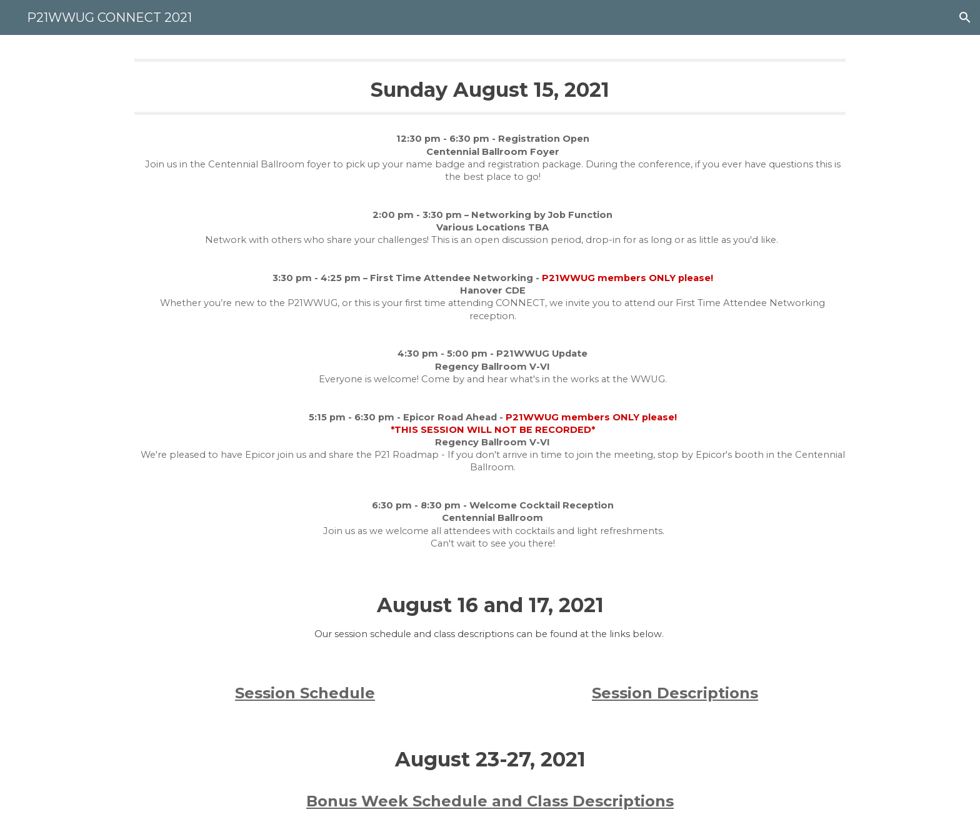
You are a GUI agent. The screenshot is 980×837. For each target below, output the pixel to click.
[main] (490, 87)
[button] (965, 17)
